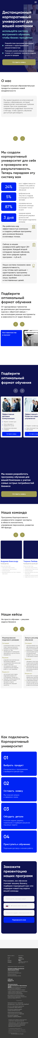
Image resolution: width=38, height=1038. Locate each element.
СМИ (9, 958)
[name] (19, 899)
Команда (9, 962)
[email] (19, 913)
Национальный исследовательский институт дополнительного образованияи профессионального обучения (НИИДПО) (17, 988)
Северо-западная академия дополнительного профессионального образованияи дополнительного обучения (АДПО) (17, 992)
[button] (11, 434)
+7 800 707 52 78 (21, 959)
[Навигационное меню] (36, 2)
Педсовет (10, 981)
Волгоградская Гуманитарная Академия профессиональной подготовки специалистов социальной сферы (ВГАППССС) (17, 996)
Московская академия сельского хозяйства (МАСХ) (14, 1016)
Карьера (9, 960)
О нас (9, 957)
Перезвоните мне (19, 920)
